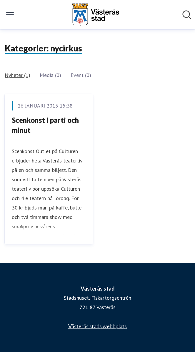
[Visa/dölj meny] (10, 15)
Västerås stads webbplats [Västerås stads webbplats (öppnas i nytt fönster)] (97, 326)
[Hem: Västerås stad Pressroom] (95, 15)
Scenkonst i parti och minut (45, 125)
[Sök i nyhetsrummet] (186, 14)
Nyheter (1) (17, 75)
